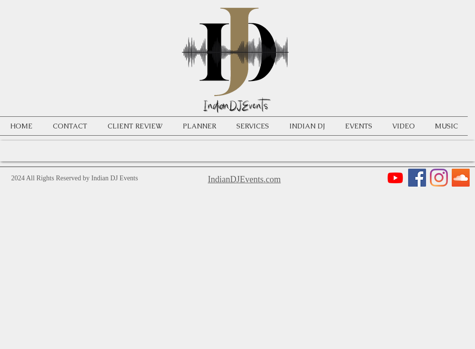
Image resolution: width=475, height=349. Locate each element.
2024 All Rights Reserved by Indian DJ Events (74, 178)
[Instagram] (439, 178)
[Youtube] (395, 178)
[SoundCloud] (461, 178)
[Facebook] (417, 178)
